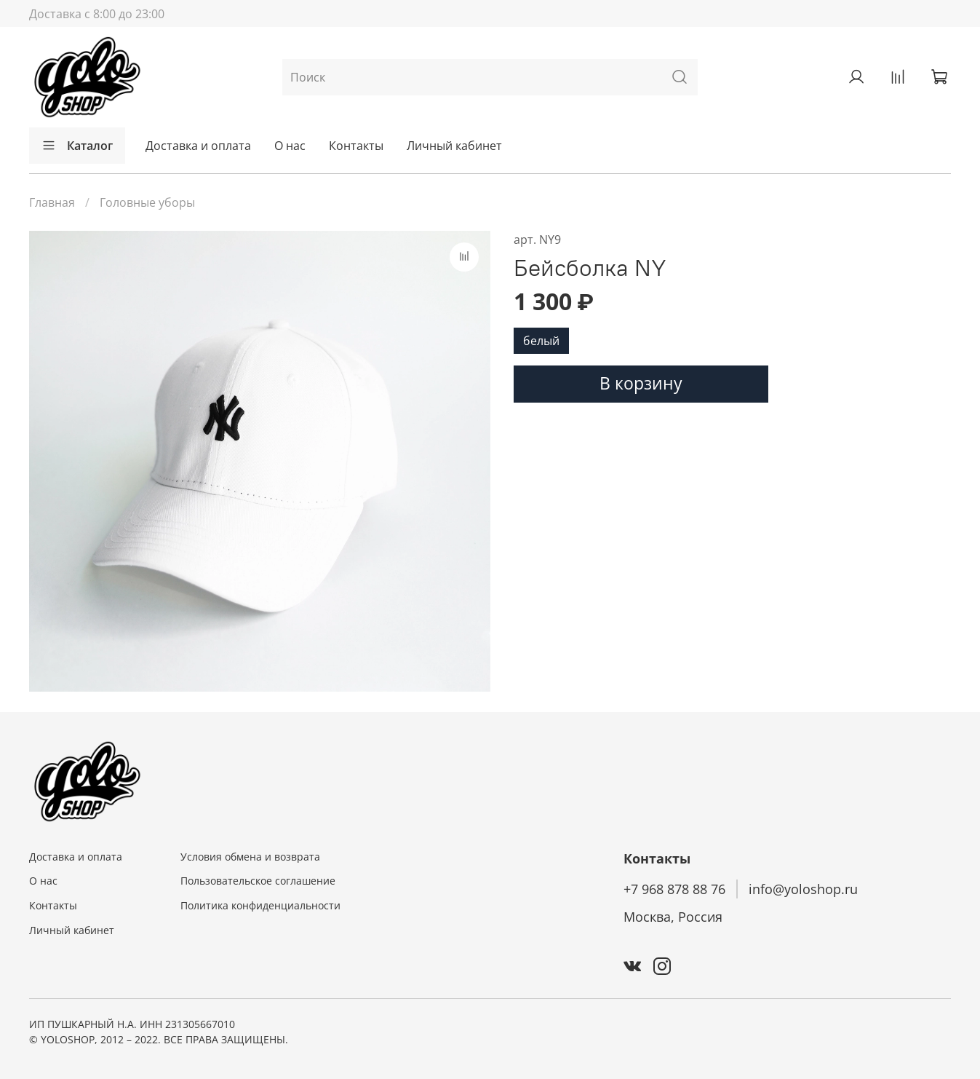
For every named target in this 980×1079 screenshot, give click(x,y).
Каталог (77, 146)
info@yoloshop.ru (803, 889)
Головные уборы (147, 202)
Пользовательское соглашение (257, 881)
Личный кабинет (454, 146)
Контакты (356, 146)
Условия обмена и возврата (250, 856)
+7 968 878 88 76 (674, 889)
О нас (290, 146)
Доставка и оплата (198, 146)
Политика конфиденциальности (260, 905)
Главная (52, 202)
